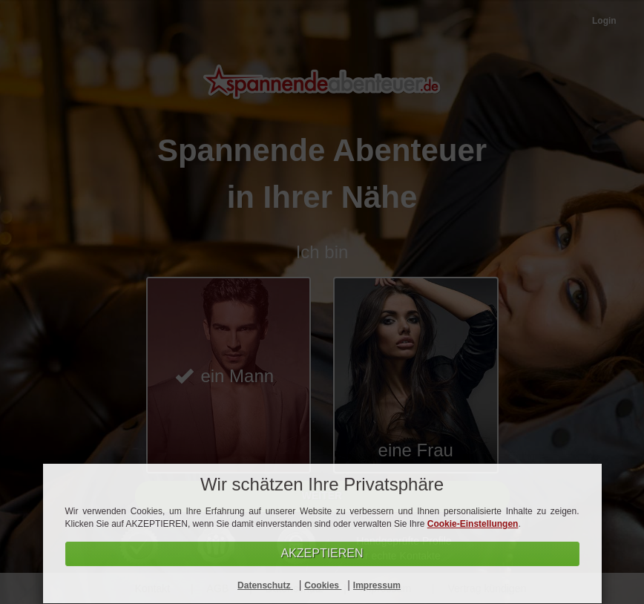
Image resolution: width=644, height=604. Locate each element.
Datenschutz (265, 585)
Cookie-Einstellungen (473, 524)
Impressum (377, 585)
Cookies (322, 585)
